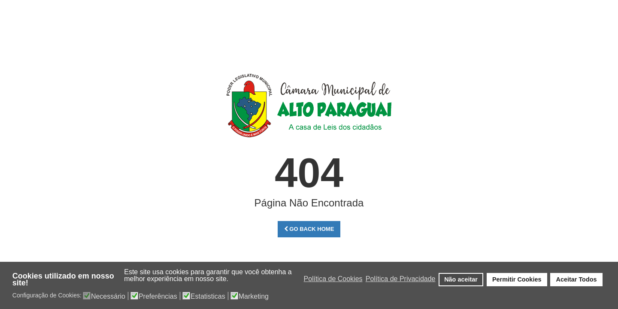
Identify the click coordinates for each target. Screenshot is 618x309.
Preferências (158, 296)
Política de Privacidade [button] (401, 278)
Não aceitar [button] (461, 279)
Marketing (254, 296)
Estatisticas (208, 296)
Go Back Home (309, 229)
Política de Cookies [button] (333, 278)
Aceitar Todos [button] (576, 279)
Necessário (108, 296)
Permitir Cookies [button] (516, 279)
